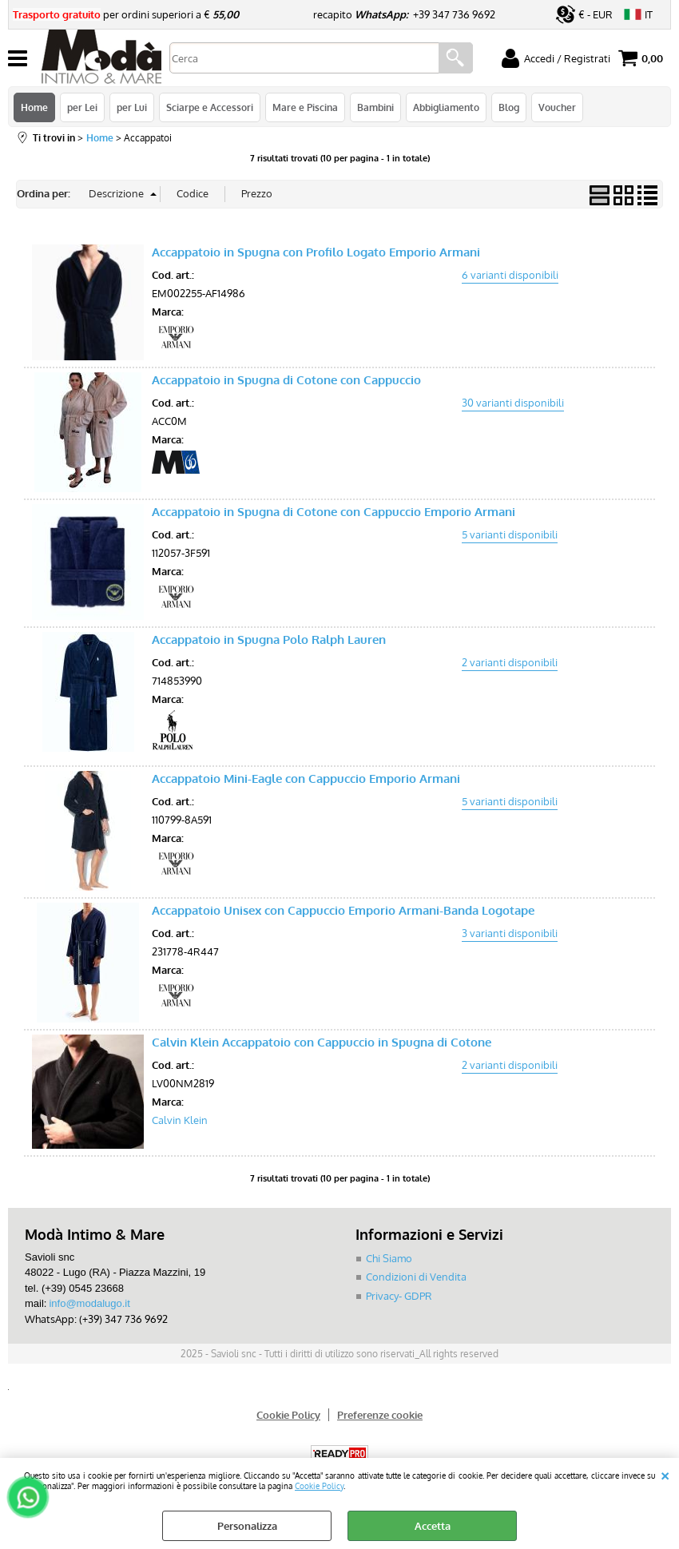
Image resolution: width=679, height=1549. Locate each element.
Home (34, 107)
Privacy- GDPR (399, 1295)
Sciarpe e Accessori (209, 107)
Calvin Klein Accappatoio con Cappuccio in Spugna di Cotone (321, 1042)
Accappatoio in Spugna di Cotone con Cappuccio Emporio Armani (333, 511)
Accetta (433, 1525)
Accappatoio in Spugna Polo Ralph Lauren (269, 639)
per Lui (132, 107)
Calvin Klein (180, 1120)
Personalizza (247, 1525)
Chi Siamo (389, 1258)
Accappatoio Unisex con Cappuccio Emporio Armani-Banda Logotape (343, 910)
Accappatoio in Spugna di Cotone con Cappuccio (286, 379)
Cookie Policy (319, 1485)
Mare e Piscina (305, 107)
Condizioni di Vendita (416, 1276)
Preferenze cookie (380, 1414)
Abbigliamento (446, 107)
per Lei (82, 107)
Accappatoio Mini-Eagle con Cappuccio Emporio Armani (306, 778)
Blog (508, 107)
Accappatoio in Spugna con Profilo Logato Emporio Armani (316, 252)
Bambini (375, 107)
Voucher (557, 107)
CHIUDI (665, 1474)
